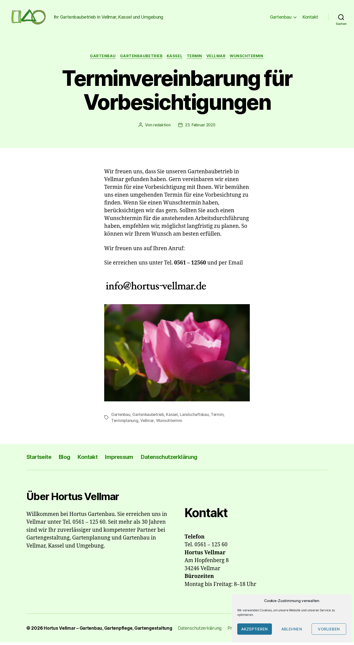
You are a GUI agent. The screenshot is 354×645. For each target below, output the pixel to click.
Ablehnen (291, 629)
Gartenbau (280, 18)
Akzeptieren (254, 629)
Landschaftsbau (197, 417)
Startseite (40, 459)
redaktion (161, 127)
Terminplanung (125, 423)
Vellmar (217, 59)
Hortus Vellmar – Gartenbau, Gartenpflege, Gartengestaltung (109, 630)
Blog (69, 459)
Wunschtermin (249, 59)
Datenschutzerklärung (182, 459)
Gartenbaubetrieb (140, 59)
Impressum (128, 459)
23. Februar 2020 (200, 127)
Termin (195, 59)
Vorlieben (329, 629)
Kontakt (310, 18)
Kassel (174, 59)
